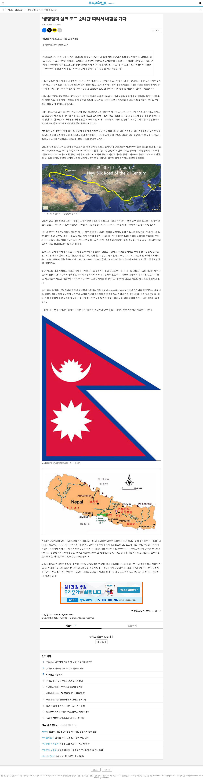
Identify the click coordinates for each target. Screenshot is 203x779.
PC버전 (107, 770)
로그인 (96, 770)
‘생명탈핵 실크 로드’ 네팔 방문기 (42, 10)
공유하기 (200, 9)
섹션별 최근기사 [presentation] (50, 725)
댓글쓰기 (132, 625)
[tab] (50, 725)
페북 (44, 30)
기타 (59, 30)
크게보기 (156, 30)
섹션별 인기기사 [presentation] (68, 725)
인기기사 (46, 656)
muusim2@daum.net (63, 614)
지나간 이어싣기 (15, 10)
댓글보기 (71, 625)
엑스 (49, 30)
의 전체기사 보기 (145, 610)
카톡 (54, 30)
